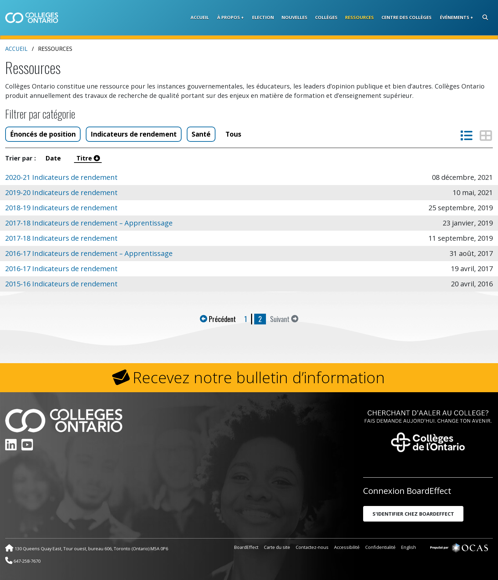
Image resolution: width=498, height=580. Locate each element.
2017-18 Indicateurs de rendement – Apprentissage (89, 223)
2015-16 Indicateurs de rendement (61, 283)
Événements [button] (454, 17)
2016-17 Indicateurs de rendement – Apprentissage (89, 253)
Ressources (359, 17)
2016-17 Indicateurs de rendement (61, 268)
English (408, 547)
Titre (88, 158)
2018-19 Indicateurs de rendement (61, 207)
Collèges (326, 17)
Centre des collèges (406, 17)
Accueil (200, 17)
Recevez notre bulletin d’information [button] (259, 377)
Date (54, 158)
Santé (201, 134)
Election (263, 17)
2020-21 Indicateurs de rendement (61, 177)
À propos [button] (228, 17)
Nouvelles (294, 17)
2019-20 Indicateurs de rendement (61, 192)
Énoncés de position (43, 134)
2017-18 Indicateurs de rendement (61, 238)
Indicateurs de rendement (134, 134)
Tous (233, 134)
